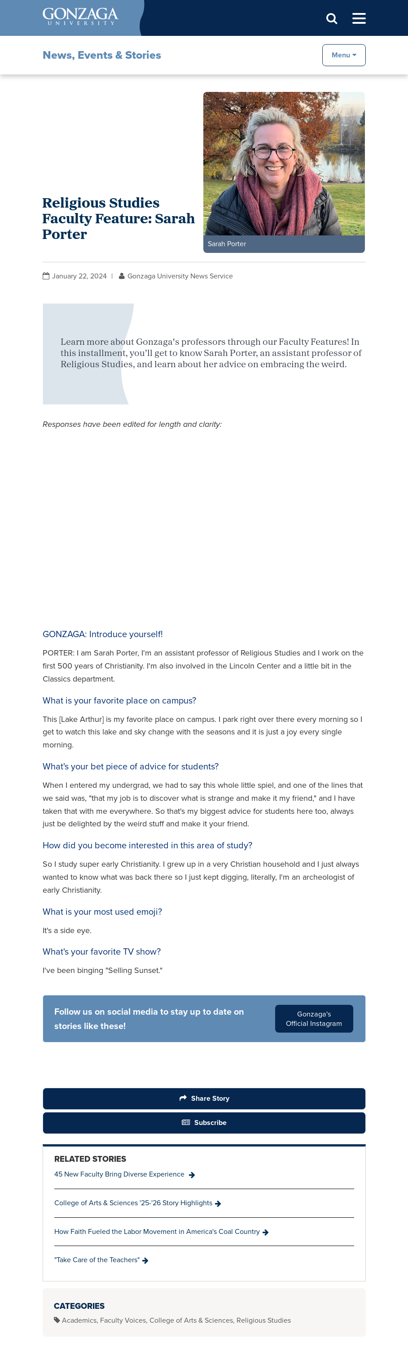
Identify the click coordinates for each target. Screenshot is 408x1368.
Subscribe (210, 1122)
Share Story (210, 1098)
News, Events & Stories (102, 55)
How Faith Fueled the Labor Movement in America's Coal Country (157, 1231)
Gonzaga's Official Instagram (314, 1019)
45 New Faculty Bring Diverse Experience (120, 1174)
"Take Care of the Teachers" (97, 1260)
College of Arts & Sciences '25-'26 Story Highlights (133, 1203)
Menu (341, 54)
